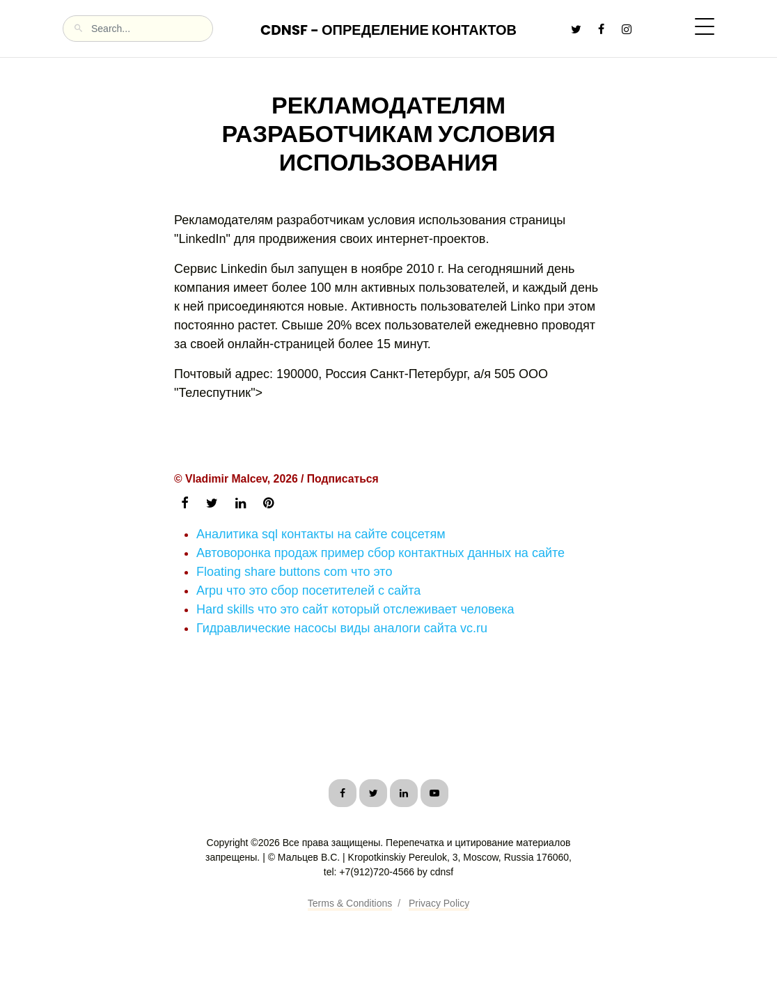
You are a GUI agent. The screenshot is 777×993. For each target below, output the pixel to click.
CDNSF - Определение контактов (388, 30)
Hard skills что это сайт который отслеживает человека (355, 609)
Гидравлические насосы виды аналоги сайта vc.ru (341, 628)
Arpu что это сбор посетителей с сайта (308, 590)
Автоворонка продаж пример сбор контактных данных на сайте (380, 553)
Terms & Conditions (350, 903)
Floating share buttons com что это (294, 572)
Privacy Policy (439, 903)
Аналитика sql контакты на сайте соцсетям (321, 534)
